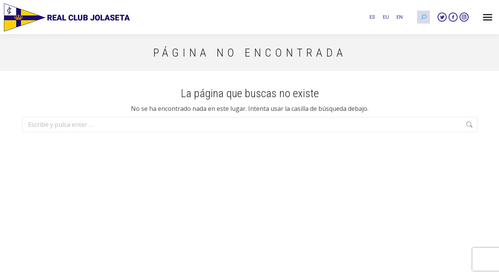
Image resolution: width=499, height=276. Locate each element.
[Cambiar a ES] (372, 17)
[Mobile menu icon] (487, 17)
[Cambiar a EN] (399, 17)
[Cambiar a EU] (386, 17)
